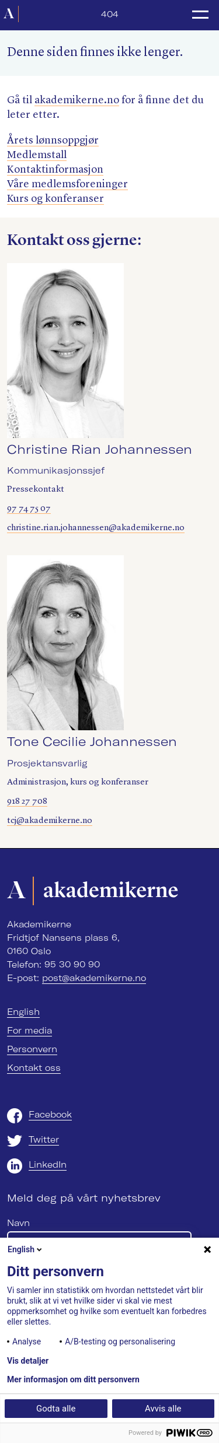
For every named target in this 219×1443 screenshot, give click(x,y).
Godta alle (55, 1408)
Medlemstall (37, 155)
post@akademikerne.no (94, 978)
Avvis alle (163, 1408)
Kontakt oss (34, 1068)
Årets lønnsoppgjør (53, 140)
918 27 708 (27, 801)
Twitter (44, 1139)
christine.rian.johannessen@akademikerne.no (96, 528)
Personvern (32, 1049)
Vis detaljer (27, 1360)
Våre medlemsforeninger (67, 184)
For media (29, 1030)
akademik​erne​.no (76, 100)
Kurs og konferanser (55, 199)
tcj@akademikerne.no (49, 821)
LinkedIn (48, 1165)
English (23, 1012)
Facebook (50, 1114)
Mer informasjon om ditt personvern (73, 1379)
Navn (18, 1223)
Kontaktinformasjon (55, 169)
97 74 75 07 (29, 509)
